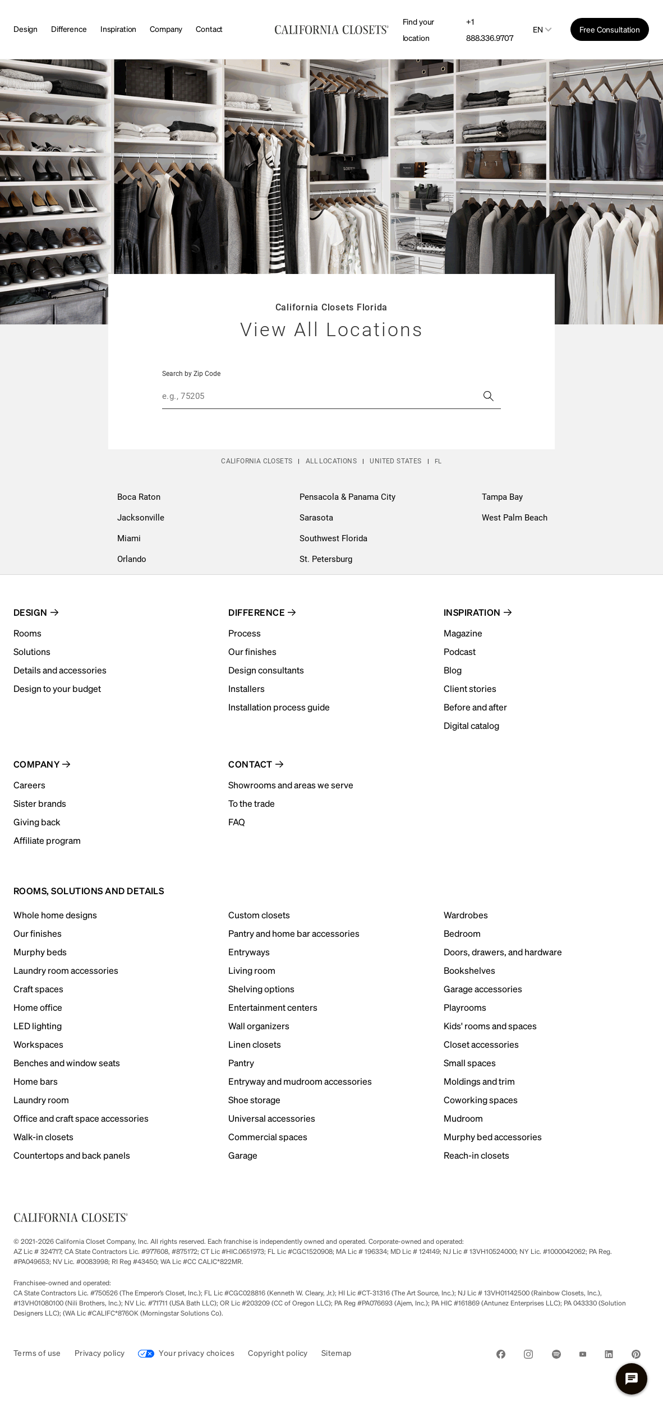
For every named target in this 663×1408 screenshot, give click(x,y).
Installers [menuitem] (246, 688)
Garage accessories (483, 989)
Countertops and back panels (71, 1155)
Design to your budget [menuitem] (57, 688)
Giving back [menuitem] (37, 822)
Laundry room (41, 1099)
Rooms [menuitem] (27, 633)
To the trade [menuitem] (251, 803)
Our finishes (37, 933)
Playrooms (465, 1007)
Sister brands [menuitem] (39, 803)
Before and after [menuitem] (475, 707)
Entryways (249, 952)
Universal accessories (271, 1118)
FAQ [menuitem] (236, 822)
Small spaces (470, 1062)
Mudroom (463, 1118)
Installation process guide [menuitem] (279, 707)
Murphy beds (40, 952)
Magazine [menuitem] (463, 633)
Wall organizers (258, 1025)
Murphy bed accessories (493, 1136)
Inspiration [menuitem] (472, 612)
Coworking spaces (481, 1099)
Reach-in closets (476, 1155)
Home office (37, 1007)
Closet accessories (481, 1044)
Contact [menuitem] (250, 764)
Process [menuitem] (244, 633)
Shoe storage (254, 1099)
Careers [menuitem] (29, 785)
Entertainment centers (272, 1007)
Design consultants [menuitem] (266, 670)
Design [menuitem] (30, 612)
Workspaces (38, 1044)
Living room (251, 970)
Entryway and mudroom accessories (300, 1081)
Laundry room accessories (65, 970)
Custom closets (259, 915)
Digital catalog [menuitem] (471, 725)
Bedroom (462, 933)
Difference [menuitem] (256, 612)
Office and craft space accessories (81, 1118)
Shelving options (261, 989)
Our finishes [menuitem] (252, 651)
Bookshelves (469, 970)
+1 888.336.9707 (489, 29)
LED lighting (37, 1025)
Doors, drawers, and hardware (503, 952)
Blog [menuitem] (453, 670)
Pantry (241, 1062)
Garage (242, 1155)
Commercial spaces (267, 1136)
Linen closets (254, 1044)
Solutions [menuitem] (31, 651)
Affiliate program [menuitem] (47, 840)
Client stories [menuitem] (470, 688)
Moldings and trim (479, 1081)
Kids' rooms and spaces (490, 1025)
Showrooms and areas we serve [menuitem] (290, 785)
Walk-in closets (43, 1136)
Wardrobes (466, 915)
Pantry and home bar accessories (294, 933)
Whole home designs (55, 915)
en (538, 29)
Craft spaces (38, 989)
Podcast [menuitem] (460, 651)
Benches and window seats (66, 1062)
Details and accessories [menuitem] (60, 670)
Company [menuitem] (36, 764)
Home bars (35, 1081)
